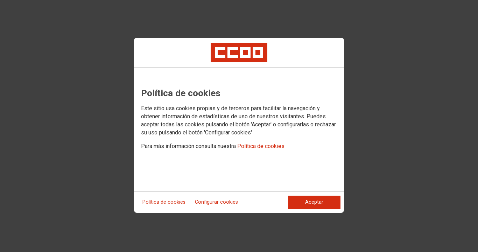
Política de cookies (260, 146)
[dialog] (239, 125)
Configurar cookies (216, 202)
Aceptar (314, 202)
